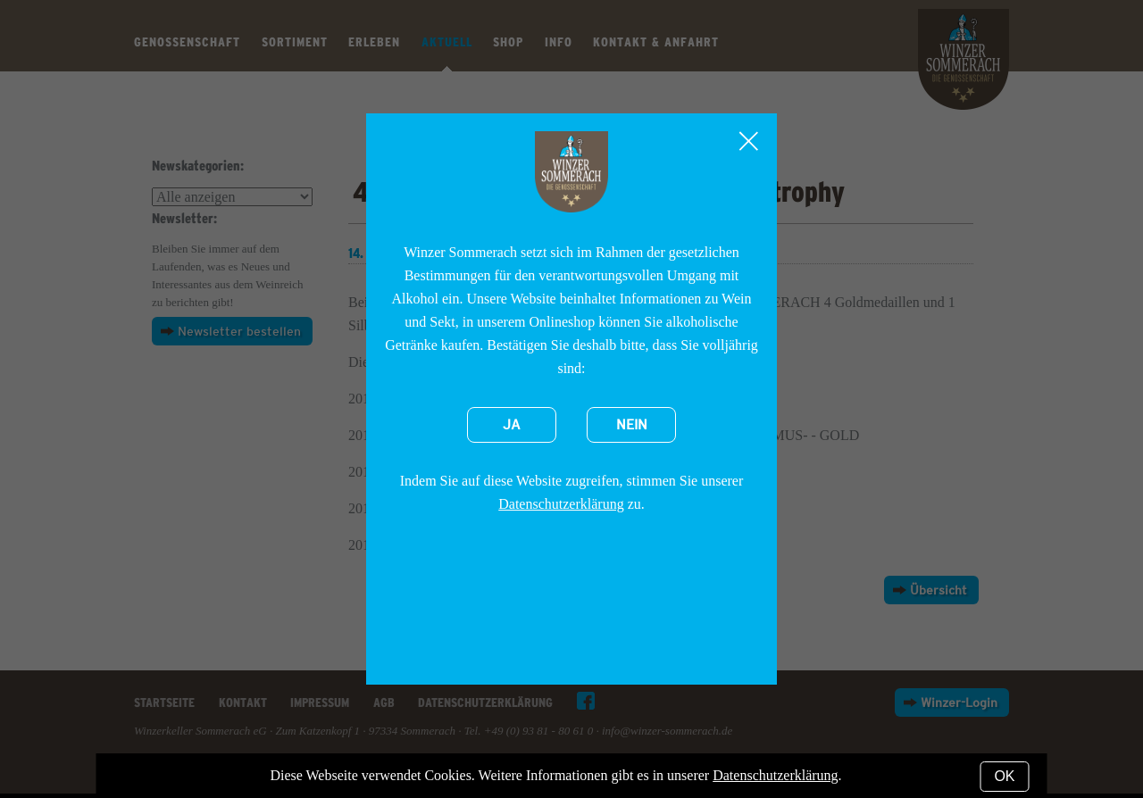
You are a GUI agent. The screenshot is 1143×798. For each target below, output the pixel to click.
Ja (512, 425)
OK (1004, 776)
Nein (631, 425)
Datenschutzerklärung (560, 503)
